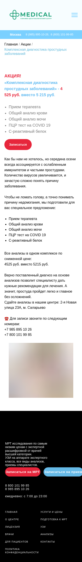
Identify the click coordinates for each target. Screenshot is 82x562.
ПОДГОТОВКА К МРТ (53, 519)
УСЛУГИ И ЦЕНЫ (51, 512)
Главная (11, 44)
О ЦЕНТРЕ (12, 519)
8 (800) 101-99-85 (62, 34)
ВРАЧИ (9, 534)
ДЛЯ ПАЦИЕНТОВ (16, 541)
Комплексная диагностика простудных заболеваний (35, 52)
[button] (18, 144)
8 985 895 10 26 (17, 489)
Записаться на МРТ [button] (23, 472)
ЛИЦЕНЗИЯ (12, 526)
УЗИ (43, 526)
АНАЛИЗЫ (47, 534)
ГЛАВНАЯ (11, 512)
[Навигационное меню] (75, 15)
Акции (26, 44)
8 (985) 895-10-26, (38, 34)
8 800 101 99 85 (17, 485)
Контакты (47, 541)
